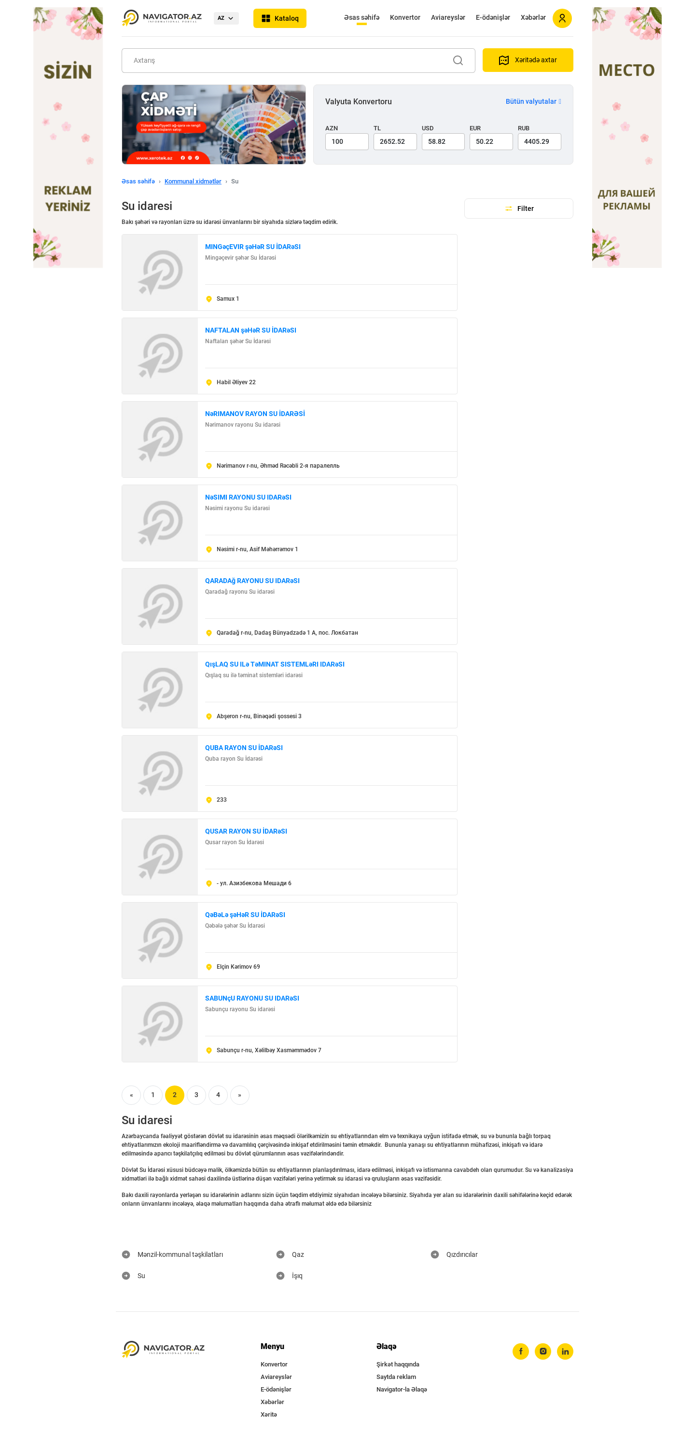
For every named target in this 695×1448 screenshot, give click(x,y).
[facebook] (521, 1351)
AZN (331, 128)
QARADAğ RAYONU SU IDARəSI (252, 581)
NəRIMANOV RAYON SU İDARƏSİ (255, 414)
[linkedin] (565, 1351)
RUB (523, 128)
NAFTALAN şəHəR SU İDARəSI (250, 330)
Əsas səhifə (361, 17)
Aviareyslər (448, 17)
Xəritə (269, 1414)
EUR (475, 128)
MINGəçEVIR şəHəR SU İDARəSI (253, 247)
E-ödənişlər (493, 17)
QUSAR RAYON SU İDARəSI (246, 831)
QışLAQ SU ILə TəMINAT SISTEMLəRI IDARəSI (275, 664)
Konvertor (405, 17)
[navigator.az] (163, 1350)
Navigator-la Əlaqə (401, 1389)
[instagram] (543, 1351)
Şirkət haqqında (397, 1364)
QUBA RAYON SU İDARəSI (244, 748)
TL (377, 128)
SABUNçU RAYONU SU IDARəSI (252, 998)
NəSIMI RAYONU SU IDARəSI (248, 497)
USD (428, 128)
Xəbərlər (533, 17)
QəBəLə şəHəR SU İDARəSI (245, 915)
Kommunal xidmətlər (193, 181)
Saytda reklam (396, 1376)
